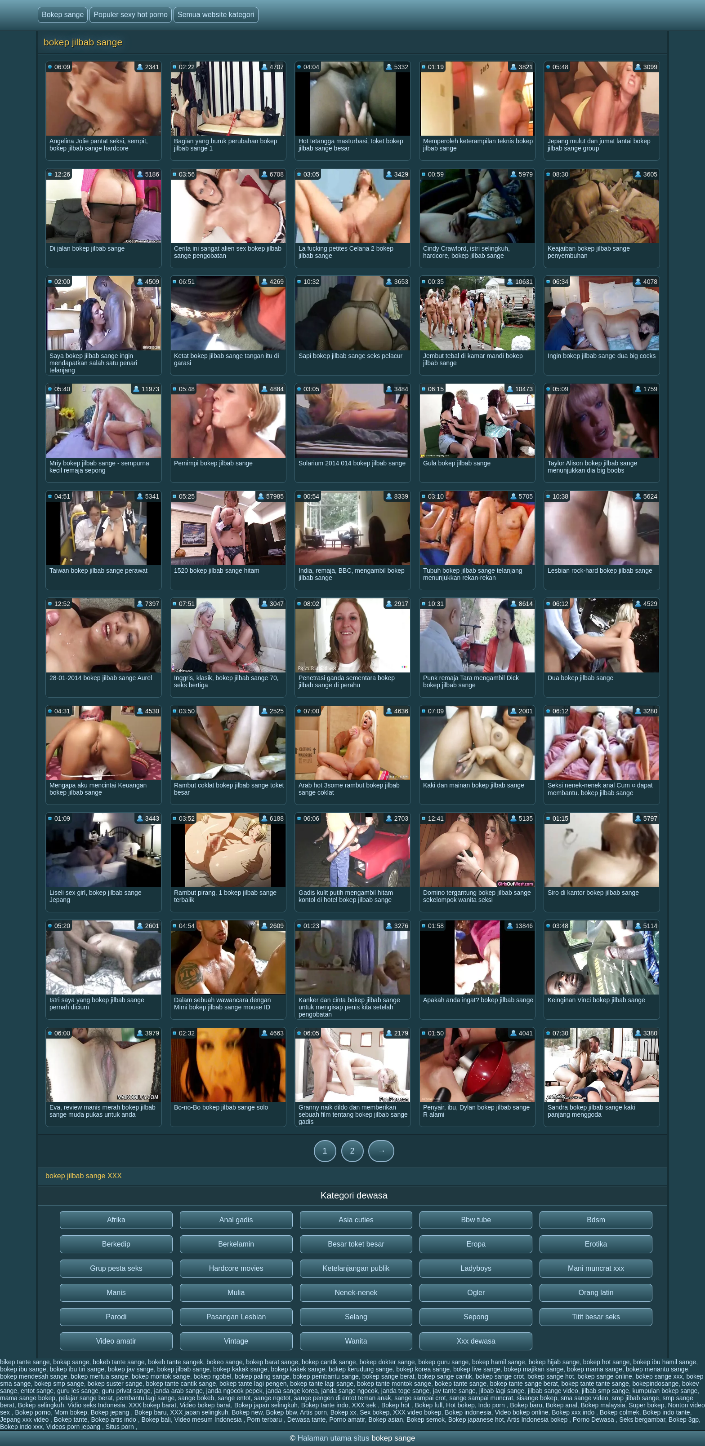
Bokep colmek (619, 1412)
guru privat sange (126, 1390)
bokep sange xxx (659, 1376)
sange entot (234, 1398)
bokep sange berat (388, 1376)
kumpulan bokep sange (665, 1390)
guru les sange (77, 1390)
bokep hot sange (606, 1362)
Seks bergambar (642, 1419)
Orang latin (595, 1292)
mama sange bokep (27, 1398)
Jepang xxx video (25, 1419)
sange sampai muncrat (481, 1398)
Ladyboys (476, 1268)
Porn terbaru (265, 1419)
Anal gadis (236, 1220)
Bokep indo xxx (21, 1426)
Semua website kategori (216, 14)
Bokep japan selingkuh (266, 1405)
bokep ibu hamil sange (664, 1362)
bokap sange (71, 1362)
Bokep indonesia (468, 1412)
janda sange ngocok (349, 1390)
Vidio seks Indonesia (96, 1405)
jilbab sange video (553, 1390)
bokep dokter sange (387, 1362)
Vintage (236, 1341)
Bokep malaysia (603, 1405)
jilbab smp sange (605, 1390)
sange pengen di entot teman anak (342, 1398)
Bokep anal (561, 1405)
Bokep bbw (281, 1412)
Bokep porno (32, 1412)
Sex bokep (374, 1412)
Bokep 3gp (684, 1419)
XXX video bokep (417, 1412)
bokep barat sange (272, 1362)
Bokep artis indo (114, 1419)
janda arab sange (178, 1390)
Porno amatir (347, 1419)
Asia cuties (356, 1220)
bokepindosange (656, 1383)
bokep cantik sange (329, 1362)
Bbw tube (476, 1220)
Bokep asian (385, 1419)
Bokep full (428, 1405)
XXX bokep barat (152, 1405)
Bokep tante (71, 1419)
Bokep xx (343, 1412)
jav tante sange (454, 1390)
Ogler (476, 1292)
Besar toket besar (356, 1244)
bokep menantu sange (657, 1369)
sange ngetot (272, 1398)
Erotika (596, 1244)
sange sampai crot (420, 1398)
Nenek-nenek (356, 1292)
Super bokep (646, 1405)
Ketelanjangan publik (356, 1268)
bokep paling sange (262, 1376)
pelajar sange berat (86, 1398)
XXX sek (365, 1405)
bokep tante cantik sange (181, 1383)
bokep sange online (604, 1376)
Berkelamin (236, 1244)
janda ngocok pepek (234, 1390)
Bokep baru (526, 1405)
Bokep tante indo (324, 1405)
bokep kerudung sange (361, 1369)
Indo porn (492, 1405)
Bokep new (247, 1412)
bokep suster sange (115, 1383)
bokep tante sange (460, 1383)
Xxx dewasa (476, 1341)
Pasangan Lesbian (236, 1317)
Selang (356, 1317)
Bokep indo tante (666, 1412)
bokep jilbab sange (183, 1369)
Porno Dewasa (594, 1419)
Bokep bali (155, 1419)
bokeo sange (224, 1362)
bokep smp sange (59, 1383)
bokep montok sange (161, 1376)
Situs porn (121, 1426)
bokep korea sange (423, 1369)
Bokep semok (425, 1419)
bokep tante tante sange (595, 1383)
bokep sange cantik (445, 1376)
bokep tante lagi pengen (252, 1383)
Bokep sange (63, 14)
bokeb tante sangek (175, 1362)
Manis (116, 1292)
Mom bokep (70, 1412)
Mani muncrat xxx (596, 1268)
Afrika (116, 1220)
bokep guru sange (443, 1362)
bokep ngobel (212, 1376)
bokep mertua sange (99, 1376)
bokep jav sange (131, 1369)
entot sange (37, 1390)
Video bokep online (522, 1412)
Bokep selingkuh (41, 1405)
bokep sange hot (550, 1376)
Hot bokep (460, 1405)
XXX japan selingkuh (199, 1412)
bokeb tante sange (118, 1362)
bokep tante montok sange (394, 1383)
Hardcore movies (236, 1268)
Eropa (476, 1244)
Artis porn (313, 1412)
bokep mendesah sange (33, 1376)
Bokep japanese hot (476, 1419)
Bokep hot (396, 1405)
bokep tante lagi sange (321, 1383)
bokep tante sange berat (524, 1383)
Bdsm (596, 1220)
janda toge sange (405, 1390)
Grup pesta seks (116, 1268)
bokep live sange (476, 1369)
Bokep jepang (111, 1412)
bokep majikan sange (533, 1369)
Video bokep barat (205, 1405)
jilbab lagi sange (501, 1390)
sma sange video (584, 1398)
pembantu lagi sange (145, 1398)
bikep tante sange (25, 1362)
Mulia (236, 1292)
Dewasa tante (306, 1419)
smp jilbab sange (635, 1398)
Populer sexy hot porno (131, 14)
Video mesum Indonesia (209, 1419)
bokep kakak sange (240, 1369)
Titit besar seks (596, 1317)
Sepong (476, 1317)
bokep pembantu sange (326, 1376)
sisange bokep (537, 1398)
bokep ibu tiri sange (77, 1369)
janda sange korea (292, 1390)
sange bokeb (196, 1398)
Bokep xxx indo (574, 1412)
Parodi (116, 1317)
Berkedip (116, 1244)
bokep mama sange (594, 1369)
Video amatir (116, 1341)
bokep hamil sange (498, 1362)
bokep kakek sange (298, 1369)
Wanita (356, 1341)
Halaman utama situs (334, 1438)
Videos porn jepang (74, 1426)
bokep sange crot (500, 1376)
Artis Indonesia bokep (538, 1419)
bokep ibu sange (23, 1369)
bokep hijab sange (554, 1362)
